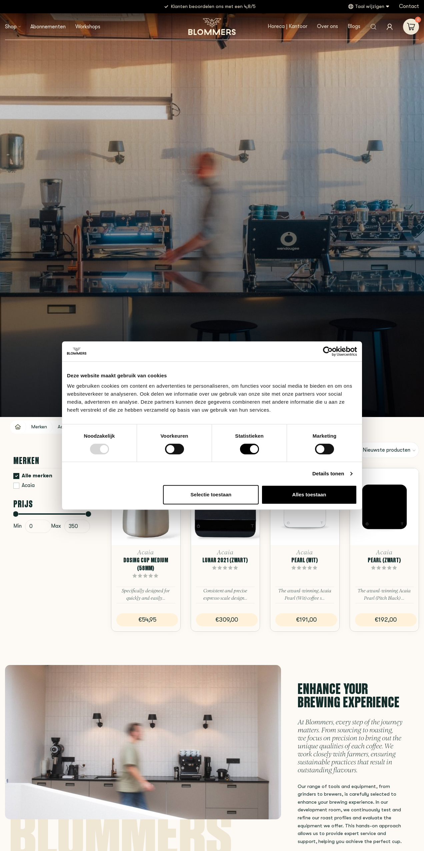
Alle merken (37, 476)
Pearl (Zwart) (384, 560)
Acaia (28, 485)
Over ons (327, 26)
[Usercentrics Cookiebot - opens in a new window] (328, 351)
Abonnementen (48, 27)
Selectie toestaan (211, 494)
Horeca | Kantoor (287, 26)
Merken (39, 427)
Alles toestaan (309, 494)
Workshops (87, 27)
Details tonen (328, 473)
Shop (11, 27)
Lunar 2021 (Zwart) (225, 560)
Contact (409, 6)
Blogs (354, 26)
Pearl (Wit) (304, 560)
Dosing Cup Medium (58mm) (145, 564)
